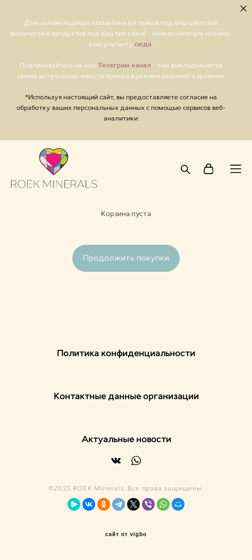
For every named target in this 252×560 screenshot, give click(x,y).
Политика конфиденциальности (126, 353)
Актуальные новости (126, 439)
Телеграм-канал (125, 65)
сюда (143, 44)
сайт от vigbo (126, 534)
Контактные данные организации (126, 396)
